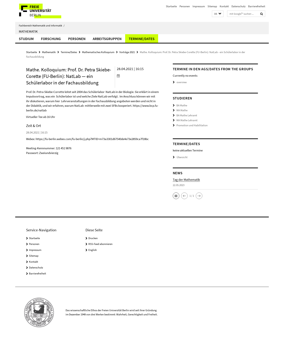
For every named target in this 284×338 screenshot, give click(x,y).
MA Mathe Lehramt (186, 120)
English (92, 250)
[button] (218, 14)
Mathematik (28, 31)
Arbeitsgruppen (107, 38)
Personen (184, 6)
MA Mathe (181, 110)
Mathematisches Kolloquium (98, 52)
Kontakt (224, 6)
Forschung (51, 38)
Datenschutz (238, 6)
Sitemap (212, 6)
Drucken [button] (93, 238)
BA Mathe (181, 105)
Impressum (199, 6)
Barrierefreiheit (256, 6)
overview (180, 82)
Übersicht (180, 157)
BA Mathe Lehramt (186, 115)
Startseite (171, 6)
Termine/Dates (141, 38)
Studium (26, 38)
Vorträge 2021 (127, 52)
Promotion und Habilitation (192, 125)
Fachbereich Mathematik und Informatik (41, 25)
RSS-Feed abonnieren (100, 244)
